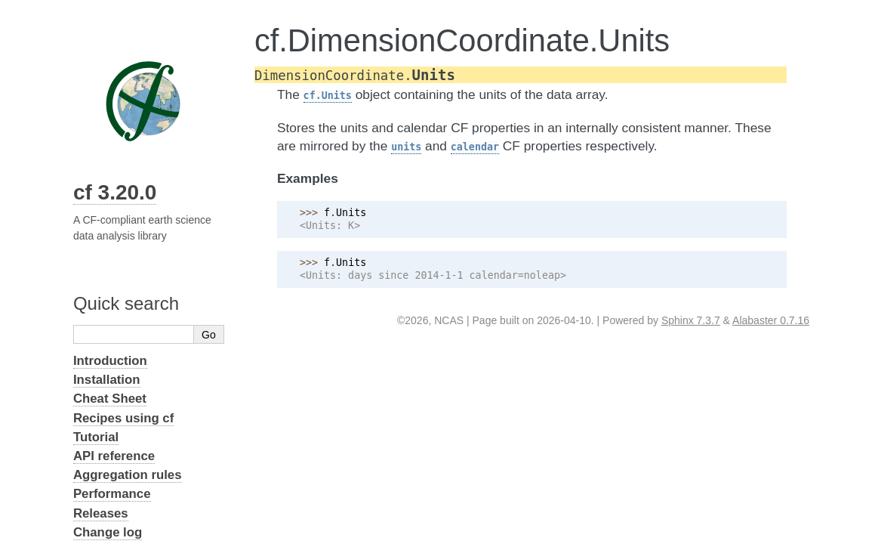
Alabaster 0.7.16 (770, 320)
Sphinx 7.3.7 (690, 320)
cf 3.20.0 (115, 192)
